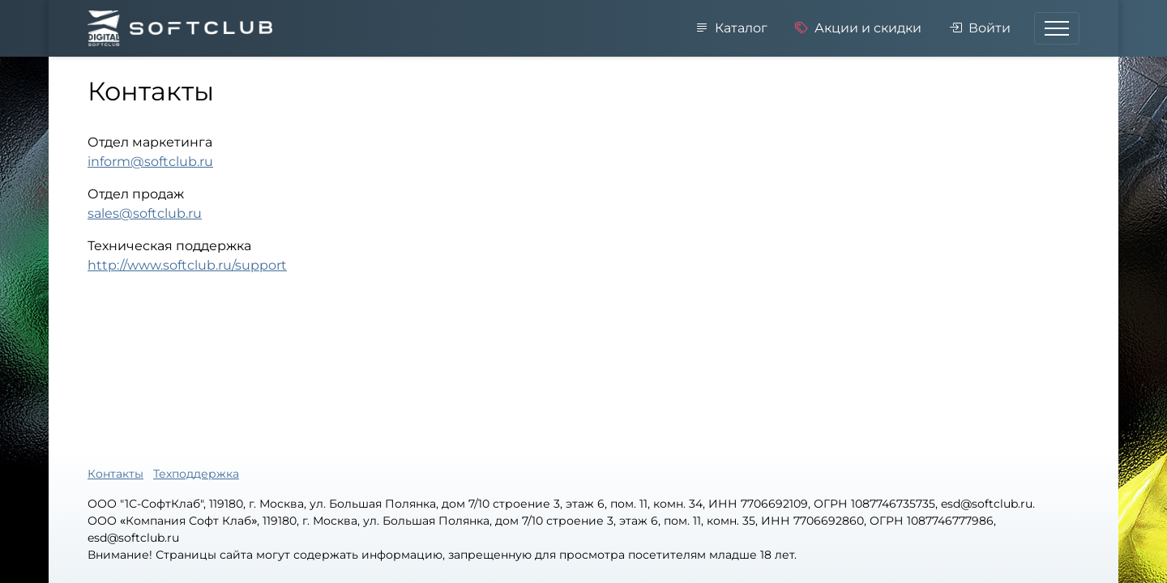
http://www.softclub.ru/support (187, 265)
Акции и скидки (858, 28)
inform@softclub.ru (150, 161)
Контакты (115, 473)
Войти (980, 28)
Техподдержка (196, 473)
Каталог (731, 28)
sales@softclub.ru (145, 213)
